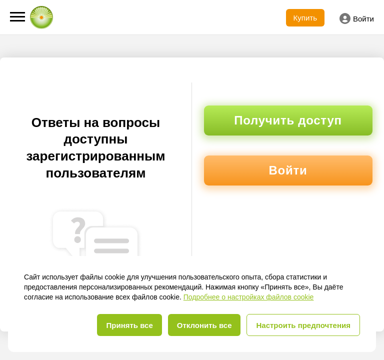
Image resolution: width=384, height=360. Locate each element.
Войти (357, 18)
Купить (305, 18)
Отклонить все (204, 325)
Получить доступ (288, 120)
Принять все (129, 325)
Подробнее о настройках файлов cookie (249, 297)
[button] (17, 17)
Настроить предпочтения (303, 325)
